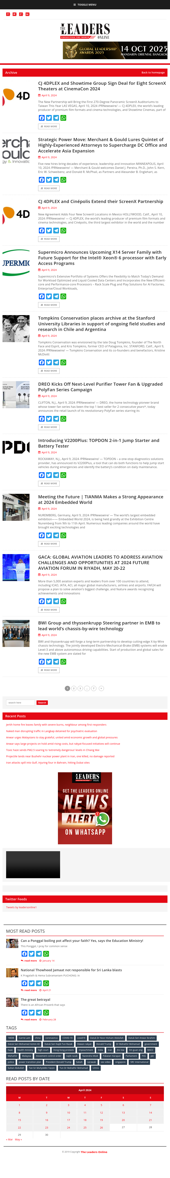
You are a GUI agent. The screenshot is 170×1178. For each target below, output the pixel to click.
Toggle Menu (85, 4)
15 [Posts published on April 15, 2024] (20, 1125)
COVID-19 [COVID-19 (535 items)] (68, 1045)
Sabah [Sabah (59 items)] (80, 1068)
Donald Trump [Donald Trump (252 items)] (104, 1051)
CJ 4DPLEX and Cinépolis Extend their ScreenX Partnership (91, 204)
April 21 (45, 997)
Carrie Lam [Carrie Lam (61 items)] (24, 1045)
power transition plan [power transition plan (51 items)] (30, 1068)
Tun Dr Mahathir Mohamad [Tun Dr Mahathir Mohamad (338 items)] (74, 1074)
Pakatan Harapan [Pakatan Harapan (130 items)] (113, 1062)
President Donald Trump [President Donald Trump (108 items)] (59, 1068)
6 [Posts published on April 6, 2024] (121, 1111)
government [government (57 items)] (152, 1051)
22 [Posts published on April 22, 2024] (20, 1132)
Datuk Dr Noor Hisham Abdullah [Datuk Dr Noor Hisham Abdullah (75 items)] (107, 1045)
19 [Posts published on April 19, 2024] (99, 1125)
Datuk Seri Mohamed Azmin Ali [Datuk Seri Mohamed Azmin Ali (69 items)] (24, 1051)
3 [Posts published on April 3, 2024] (70, 1111)
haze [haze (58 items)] (10, 1057)
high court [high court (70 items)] (43, 1057)
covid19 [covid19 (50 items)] (82, 1045)
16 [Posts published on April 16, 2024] (48, 1125)
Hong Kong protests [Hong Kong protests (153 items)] (64, 1057)
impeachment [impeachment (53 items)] (87, 1057)
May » (18, 1144)
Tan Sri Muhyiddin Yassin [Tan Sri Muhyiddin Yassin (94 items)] (42, 1074)
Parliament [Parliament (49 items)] (132, 1062)
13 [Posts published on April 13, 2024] (121, 1118)
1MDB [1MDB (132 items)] (11, 1045)
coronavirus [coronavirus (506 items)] (52, 1045)
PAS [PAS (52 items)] (145, 1062)
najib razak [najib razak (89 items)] (72, 1062)
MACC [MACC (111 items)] (152, 1057)
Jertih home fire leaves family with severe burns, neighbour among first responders (56, 732)
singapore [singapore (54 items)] (121, 1068)
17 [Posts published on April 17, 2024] (70, 1125)
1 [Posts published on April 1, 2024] (20, 1111)
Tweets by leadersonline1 (21, 914)
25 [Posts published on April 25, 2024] (84, 1132)
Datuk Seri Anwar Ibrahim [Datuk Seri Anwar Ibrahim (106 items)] (143, 1045)
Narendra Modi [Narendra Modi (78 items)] (91, 1062)
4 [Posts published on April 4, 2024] (85, 1111)
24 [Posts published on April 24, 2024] (70, 1132)
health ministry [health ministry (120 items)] (25, 1057)
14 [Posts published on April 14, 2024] (149, 1118)
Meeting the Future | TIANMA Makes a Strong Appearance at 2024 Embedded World (91, 506)
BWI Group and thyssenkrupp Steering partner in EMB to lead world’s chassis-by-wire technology (100, 633)
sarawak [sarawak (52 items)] (92, 1068)
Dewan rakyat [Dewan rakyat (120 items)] (85, 1051)
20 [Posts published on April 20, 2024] (121, 1125)
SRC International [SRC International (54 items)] (141, 1068)
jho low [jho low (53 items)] (122, 1057)
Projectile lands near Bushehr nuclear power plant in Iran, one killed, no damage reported (60, 763)
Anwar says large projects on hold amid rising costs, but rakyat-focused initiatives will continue (63, 751)
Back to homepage (153, 72)
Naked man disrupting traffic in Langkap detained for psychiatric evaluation (51, 738)
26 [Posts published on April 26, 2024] (99, 1132)
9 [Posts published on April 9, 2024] (48, 1118)
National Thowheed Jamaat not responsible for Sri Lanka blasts (71, 977)
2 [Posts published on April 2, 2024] (48, 1111)
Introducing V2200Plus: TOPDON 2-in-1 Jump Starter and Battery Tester (98, 449)
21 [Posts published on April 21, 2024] (149, 1125)
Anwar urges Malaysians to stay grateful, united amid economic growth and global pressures (62, 744)
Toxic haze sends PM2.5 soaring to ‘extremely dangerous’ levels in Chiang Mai (52, 757)
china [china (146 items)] (38, 1045)
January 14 (47, 968)
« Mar (9, 1144)
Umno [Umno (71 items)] (96, 1074)
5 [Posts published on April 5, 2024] (100, 1111)
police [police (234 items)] (11, 1068)
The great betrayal (35, 1007)
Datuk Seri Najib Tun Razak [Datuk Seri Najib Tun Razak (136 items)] (59, 1051)
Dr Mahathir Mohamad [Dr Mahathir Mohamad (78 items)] (128, 1051)
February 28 (47, 1027)
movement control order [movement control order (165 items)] (49, 1062)
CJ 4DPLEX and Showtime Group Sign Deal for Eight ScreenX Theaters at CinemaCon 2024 (96, 86)
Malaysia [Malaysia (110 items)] (26, 1062)
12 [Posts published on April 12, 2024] (99, 1118)
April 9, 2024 (47, 95)
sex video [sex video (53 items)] (106, 1068)
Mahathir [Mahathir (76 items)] (12, 1062)
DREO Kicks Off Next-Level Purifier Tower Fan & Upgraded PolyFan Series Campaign (93, 393)
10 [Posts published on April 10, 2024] (70, 1118)
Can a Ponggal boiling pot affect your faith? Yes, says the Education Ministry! (82, 948)
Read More (49, 126)
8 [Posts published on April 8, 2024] (20, 1118)
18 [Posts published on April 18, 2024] (84, 1125)
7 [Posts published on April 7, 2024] (150, 1111)
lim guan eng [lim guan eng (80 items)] (137, 1057)
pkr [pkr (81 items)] (153, 1062)
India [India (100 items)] (101, 1057)
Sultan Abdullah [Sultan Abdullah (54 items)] (16, 1074)
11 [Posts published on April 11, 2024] (84, 1118)
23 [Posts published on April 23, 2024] (48, 1132)
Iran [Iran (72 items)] (111, 1057)
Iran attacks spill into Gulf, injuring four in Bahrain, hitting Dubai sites (48, 770)
